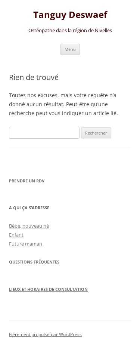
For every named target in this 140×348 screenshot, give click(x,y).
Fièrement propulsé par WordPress (45, 334)
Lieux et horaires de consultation (48, 289)
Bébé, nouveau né (29, 225)
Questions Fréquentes (34, 262)
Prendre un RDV (26, 181)
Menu (70, 49)
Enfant (16, 234)
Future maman (25, 243)
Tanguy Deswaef (70, 15)
